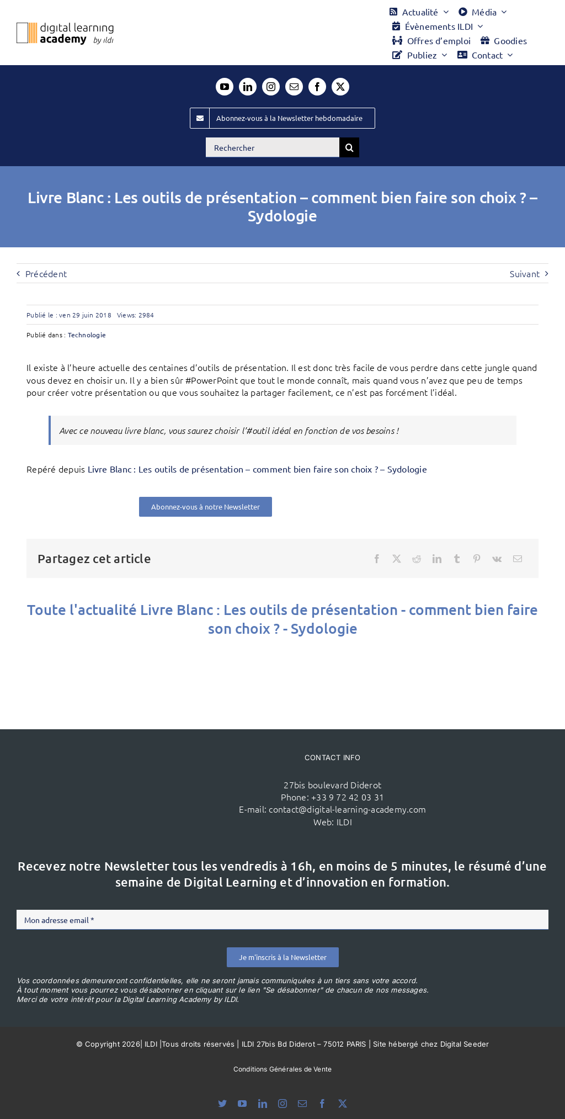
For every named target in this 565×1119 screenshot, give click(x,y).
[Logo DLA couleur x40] (65, 27)
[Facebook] (377, 558)
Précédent (46, 273)
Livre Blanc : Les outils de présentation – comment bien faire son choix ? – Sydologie (257, 468)
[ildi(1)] (144, 760)
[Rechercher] (272, 147)
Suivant (525, 273)
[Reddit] (417, 558)
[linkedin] (248, 87)
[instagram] (271, 87)
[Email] (517, 558)
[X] (397, 558)
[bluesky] (222, 1103)
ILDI (344, 821)
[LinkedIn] (437, 558)
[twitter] (340, 87)
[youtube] (224, 87)
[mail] (294, 87)
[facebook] (317, 87)
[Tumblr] (457, 558)
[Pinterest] (477, 558)
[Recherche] (349, 147)
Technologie (87, 334)
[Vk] (497, 558)
